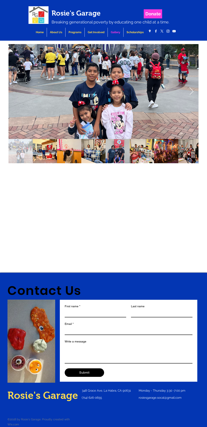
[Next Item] (191, 91)
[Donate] (153, 13)
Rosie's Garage (76, 13)
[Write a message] (128, 353)
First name (72, 306)
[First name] (94, 313)
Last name (138, 306)
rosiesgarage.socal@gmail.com (160, 397)
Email (69, 324)
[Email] (127, 331)
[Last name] (160, 313)
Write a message (75, 341)
